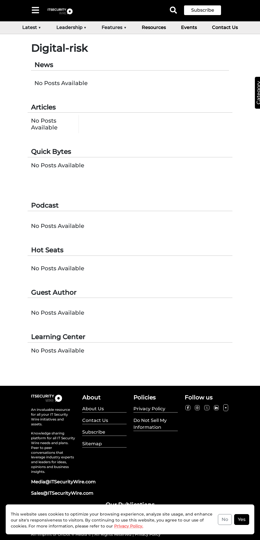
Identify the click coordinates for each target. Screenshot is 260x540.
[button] (207, 10)
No (225, 519)
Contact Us (225, 27)
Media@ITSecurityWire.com (63, 482)
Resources (154, 27)
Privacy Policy (147, 534)
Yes (241, 519)
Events (189, 27)
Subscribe (202, 10)
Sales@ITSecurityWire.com (62, 493)
